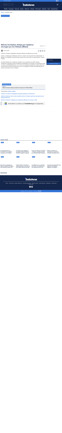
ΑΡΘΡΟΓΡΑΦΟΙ (53, 183)
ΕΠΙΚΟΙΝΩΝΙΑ (48, 183)
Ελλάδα (6, 9)
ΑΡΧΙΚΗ (7, 183)
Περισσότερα (54, 9)
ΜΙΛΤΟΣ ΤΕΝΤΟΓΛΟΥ (5, 15)
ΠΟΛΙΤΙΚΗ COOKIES (35, 183)
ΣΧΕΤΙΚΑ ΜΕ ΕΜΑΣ (42, 183)
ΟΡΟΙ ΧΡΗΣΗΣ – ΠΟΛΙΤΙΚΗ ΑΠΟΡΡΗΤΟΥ (15, 183)
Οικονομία (11, 9)
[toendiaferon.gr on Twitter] (57, 0)
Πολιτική (17, 9)
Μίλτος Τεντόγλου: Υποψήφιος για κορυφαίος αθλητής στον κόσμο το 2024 (19, 100)
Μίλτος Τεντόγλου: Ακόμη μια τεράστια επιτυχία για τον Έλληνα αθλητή (17, 87)
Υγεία (48, 9)
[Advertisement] (23, 76)
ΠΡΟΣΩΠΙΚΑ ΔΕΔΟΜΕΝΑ (27, 183)
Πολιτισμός (38, 9)
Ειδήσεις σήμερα (12, 91)
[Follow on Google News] (23, 103)
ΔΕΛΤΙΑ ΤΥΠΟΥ (31, 184)
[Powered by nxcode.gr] (39, 191)
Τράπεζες (44, 9)
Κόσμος (22, 9)
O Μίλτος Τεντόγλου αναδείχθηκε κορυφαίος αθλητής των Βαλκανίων (18, 93)
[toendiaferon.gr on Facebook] (56, 0)
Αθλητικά (27, 9)
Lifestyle (32, 9)
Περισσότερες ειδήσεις (54, 63)
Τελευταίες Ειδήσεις (7, 0)
